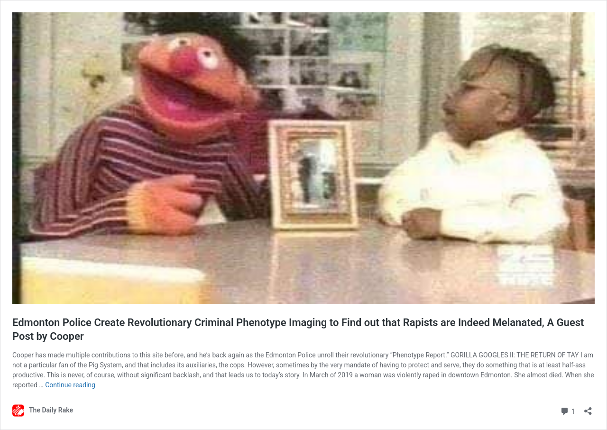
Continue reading (70, 385)
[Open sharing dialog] (588, 408)
